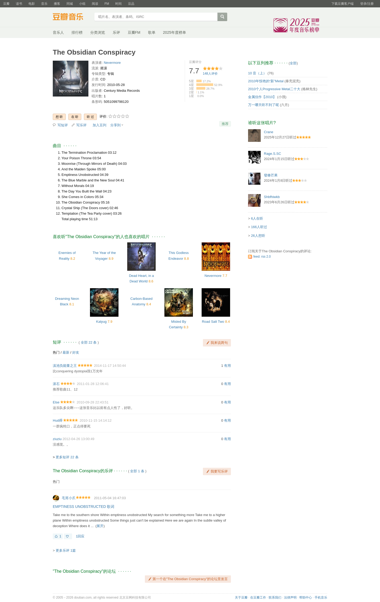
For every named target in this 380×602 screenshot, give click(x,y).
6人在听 (257, 218)
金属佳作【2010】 (262, 97)
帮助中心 (305, 597)
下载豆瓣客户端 (342, 4)
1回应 (80, 536)
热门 (56, 352)
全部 (293, 63)
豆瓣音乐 (72, 17)
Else (56, 402)
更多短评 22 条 (67, 457)
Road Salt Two (213, 322)
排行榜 (77, 32)
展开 (100, 526)
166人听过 (259, 227)
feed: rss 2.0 (262, 256)
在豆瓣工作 (258, 597)
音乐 (44, 4)
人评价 (210, 73)
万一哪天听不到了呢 (263, 105)
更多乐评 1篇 (66, 550)
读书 (19, 4)
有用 (227, 366)
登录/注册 (367, 4)
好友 (75, 352)
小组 (82, 4)
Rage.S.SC (272, 154)
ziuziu (57, 439)
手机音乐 (321, 597)
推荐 (225, 124)
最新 (66, 352)
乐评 (116, 32)
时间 (118, 4)
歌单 (151, 32)
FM (106, 4)
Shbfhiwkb (272, 197)
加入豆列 (99, 125)
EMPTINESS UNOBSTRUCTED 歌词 (83, 506)
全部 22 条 (89, 342)
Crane (268, 132)
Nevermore (112, 63)
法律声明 (290, 597)
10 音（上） (257, 73)
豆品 (131, 4)
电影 (31, 4)
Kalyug (101, 322)
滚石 (56, 384)
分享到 (115, 125)
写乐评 (81, 125)
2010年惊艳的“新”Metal (265, 81)
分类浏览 (97, 32)
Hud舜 (58, 420)
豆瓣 (6, 4)
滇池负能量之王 (65, 366)
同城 (69, 4)
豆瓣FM (134, 32)
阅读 (95, 4)
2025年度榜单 (174, 32)
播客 (57, 4)
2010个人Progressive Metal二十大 (274, 89)
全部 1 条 (137, 471)
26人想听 (258, 236)
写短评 (63, 125)
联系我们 (275, 597)
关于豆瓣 (241, 597)
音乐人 (58, 32)
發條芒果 (271, 175)
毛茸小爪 (68, 498)
